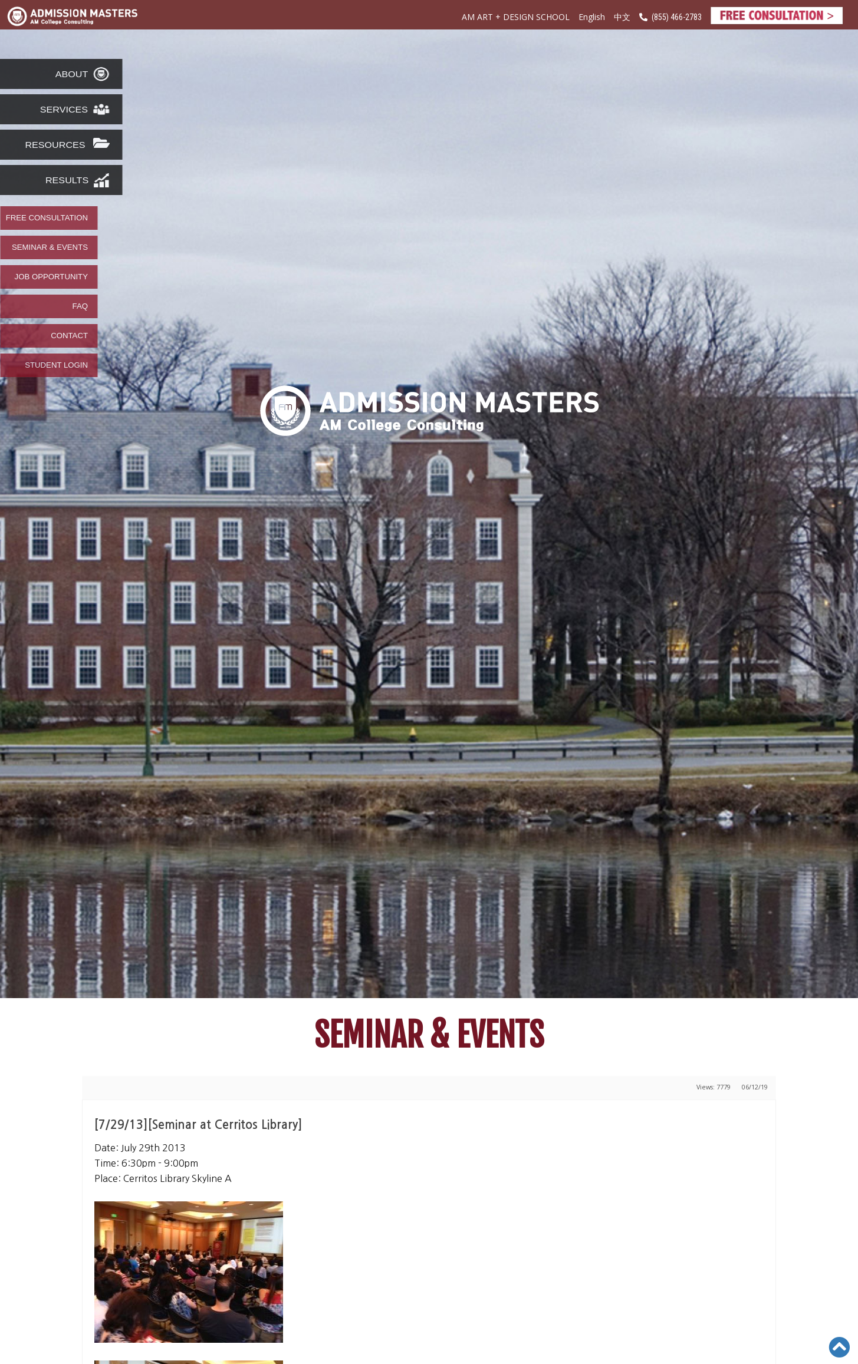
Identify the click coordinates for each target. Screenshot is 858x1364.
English (591, 16)
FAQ (80, 306)
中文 (622, 17)
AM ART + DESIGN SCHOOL (516, 16)
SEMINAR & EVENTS (50, 247)
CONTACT (69, 336)
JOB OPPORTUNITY (51, 277)
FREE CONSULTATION (47, 218)
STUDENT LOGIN (56, 365)
